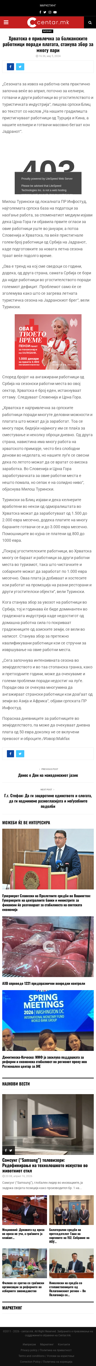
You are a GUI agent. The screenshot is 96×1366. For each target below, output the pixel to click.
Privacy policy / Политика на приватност (46, 1350)
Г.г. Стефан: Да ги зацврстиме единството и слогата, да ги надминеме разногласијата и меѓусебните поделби (48, 801)
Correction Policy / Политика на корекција (46, 1361)
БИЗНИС (47, 31)
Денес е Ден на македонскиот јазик (48, 775)
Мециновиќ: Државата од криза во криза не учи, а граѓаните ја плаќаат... (23, 1233)
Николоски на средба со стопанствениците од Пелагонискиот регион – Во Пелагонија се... (67, 1288)
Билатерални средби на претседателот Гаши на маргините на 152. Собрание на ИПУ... (69, 1235)
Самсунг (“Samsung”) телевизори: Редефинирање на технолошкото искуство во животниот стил (45, 1165)
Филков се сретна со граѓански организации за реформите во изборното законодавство (23, 1286)
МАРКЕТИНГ (48, 5)
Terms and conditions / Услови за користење (46, 1356)
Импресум (29, 1344)
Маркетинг (47, 1344)
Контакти (64, 1344)
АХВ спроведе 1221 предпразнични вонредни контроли (43, 983)
